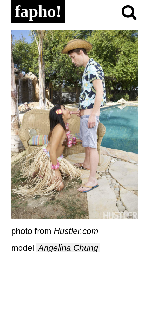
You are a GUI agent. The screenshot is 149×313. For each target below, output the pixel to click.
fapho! (38, 11)
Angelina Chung (68, 247)
